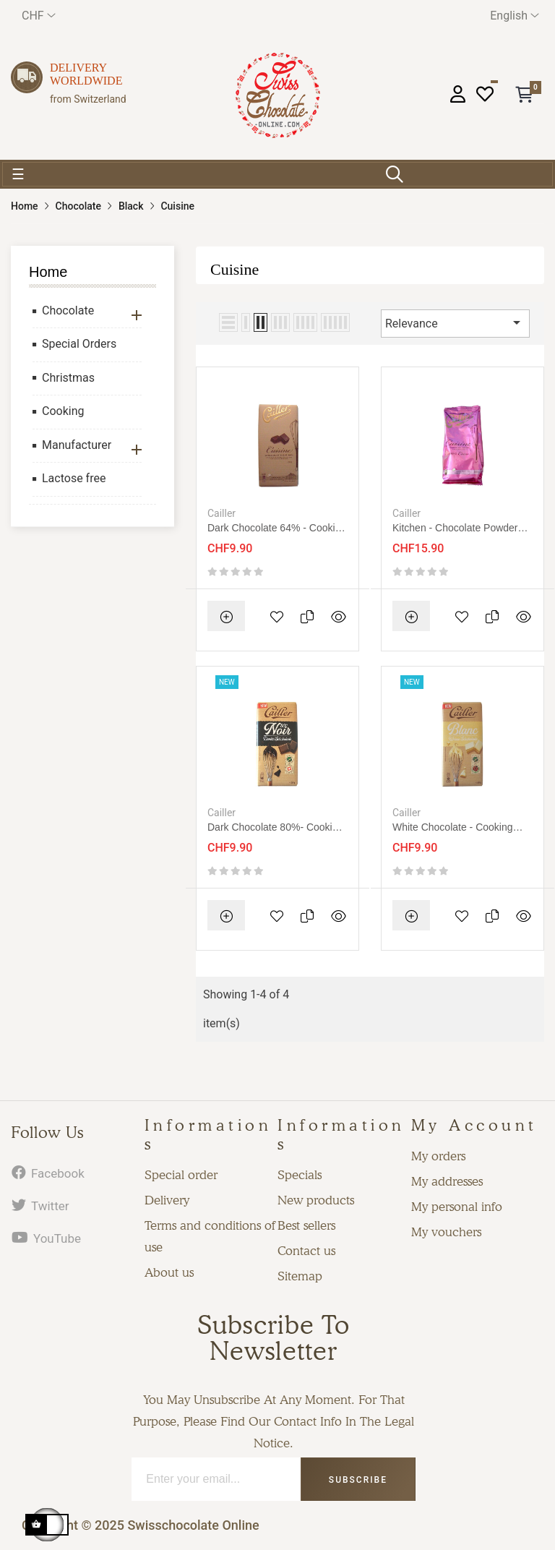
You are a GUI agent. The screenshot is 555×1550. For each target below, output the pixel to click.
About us (169, 1272)
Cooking (63, 411)
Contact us (306, 1250)
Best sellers (306, 1225)
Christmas (68, 378)
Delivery (167, 1200)
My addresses (447, 1181)
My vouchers (446, 1232)
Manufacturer (76, 445)
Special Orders (79, 344)
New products (316, 1200)
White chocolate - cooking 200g (452, 827)
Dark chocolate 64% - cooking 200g (276, 528)
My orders (438, 1156)
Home (48, 272)
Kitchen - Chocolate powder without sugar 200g (455, 528)
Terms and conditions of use (210, 1236)
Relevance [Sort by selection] (455, 322)
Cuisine (234, 269)
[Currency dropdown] (39, 16)
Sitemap (300, 1276)
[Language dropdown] (514, 16)
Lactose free (74, 478)
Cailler (221, 513)
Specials (300, 1175)
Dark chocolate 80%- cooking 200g (275, 827)
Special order (181, 1175)
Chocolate (68, 310)
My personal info (456, 1206)
